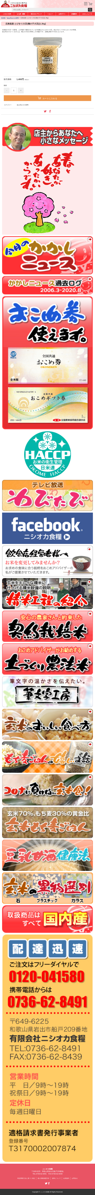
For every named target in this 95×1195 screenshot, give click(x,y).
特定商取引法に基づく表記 (26, 1178)
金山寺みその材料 (13, 18)
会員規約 (66, 1178)
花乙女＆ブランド (36, 14)
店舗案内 (74, 14)
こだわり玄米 (6, 14)
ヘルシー (50, 14)
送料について (56, 1178)
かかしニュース (87, 14)
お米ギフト (62, 14)
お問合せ (75, 1178)
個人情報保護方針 (43, 1178)
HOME (3, 18)
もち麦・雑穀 (20, 14)
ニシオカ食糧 (47, 1169)
